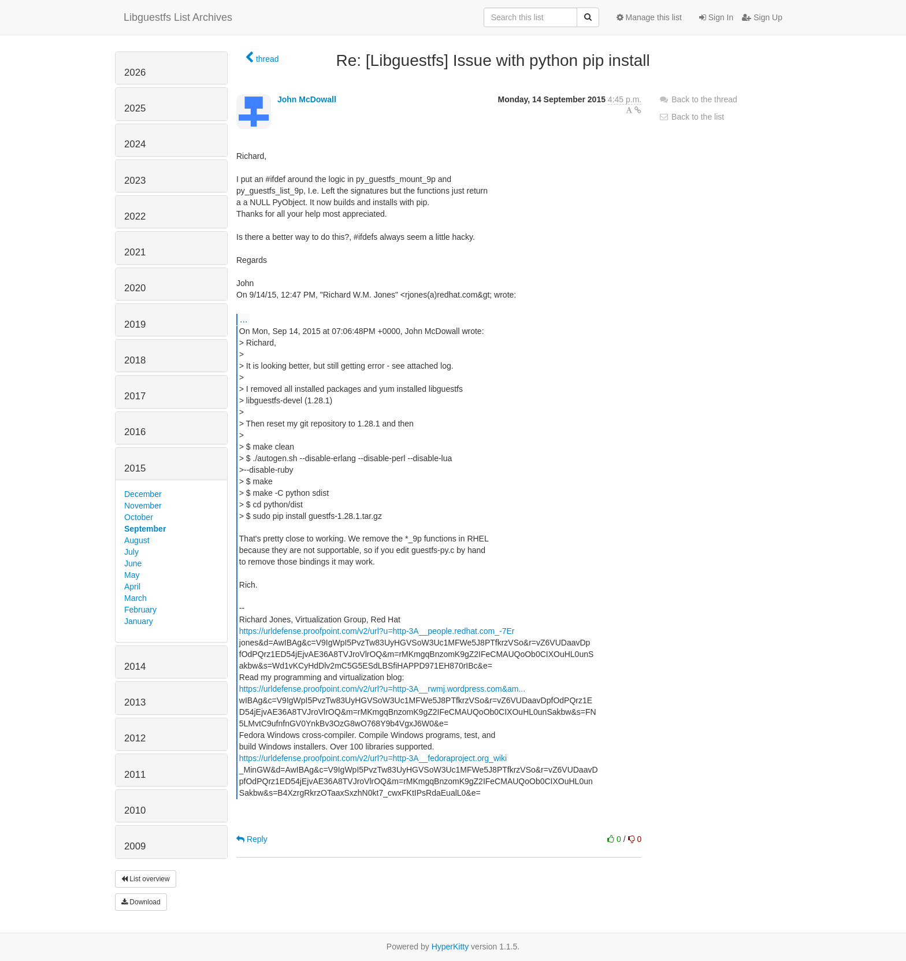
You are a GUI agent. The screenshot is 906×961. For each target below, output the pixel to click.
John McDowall (306, 99)
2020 (135, 288)
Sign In (716, 17)
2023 (135, 180)
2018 (135, 360)
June (133, 563)
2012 (135, 738)
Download (141, 902)
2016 (135, 431)
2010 (135, 810)
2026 (135, 72)
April (132, 586)
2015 (135, 468)
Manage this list (649, 17)
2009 (135, 846)
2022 (135, 216)
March (135, 598)
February (140, 609)
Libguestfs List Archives (178, 17)
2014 (135, 666)
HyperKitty (450, 946)
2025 (135, 108)
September (145, 528)
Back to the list (691, 116)
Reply (252, 839)
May (131, 575)
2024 (135, 144)
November (143, 505)
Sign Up (762, 17)
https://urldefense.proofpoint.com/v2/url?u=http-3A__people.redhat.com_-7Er (377, 631)
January (138, 621)
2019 (135, 324)
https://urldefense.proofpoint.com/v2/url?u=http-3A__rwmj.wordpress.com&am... (382, 688)
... (243, 319)
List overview (145, 879)
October (138, 517)
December (143, 494)
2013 (135, 702)
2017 (135, 396)
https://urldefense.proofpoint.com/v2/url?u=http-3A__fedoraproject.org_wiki (373, 758)
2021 (135, 252)
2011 (135, 774)
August (137, 540)
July (131, 551)
